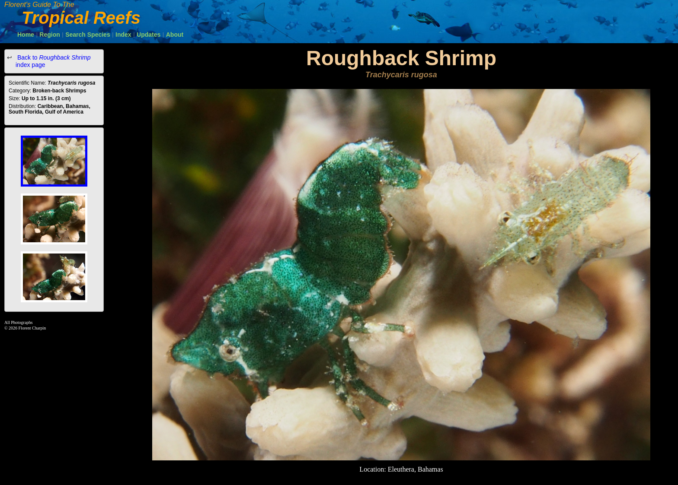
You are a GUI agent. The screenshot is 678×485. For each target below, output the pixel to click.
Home (25, 34)
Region (49, 34)
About (174, 34)
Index (123, 34)
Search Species (87, 34)
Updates (148, 34)
